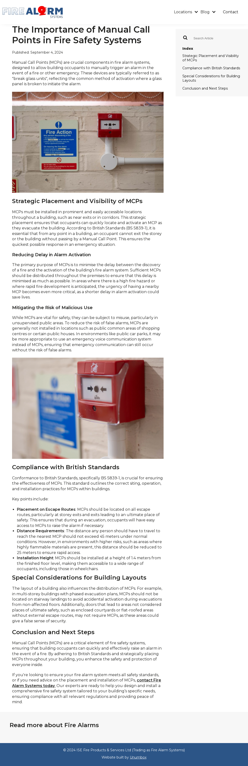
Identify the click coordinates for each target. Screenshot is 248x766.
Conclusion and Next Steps (205, 88)
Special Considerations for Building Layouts (211, 78)
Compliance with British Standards (211, 68)
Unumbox (138, 757)
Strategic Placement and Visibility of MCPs (210, 58)
